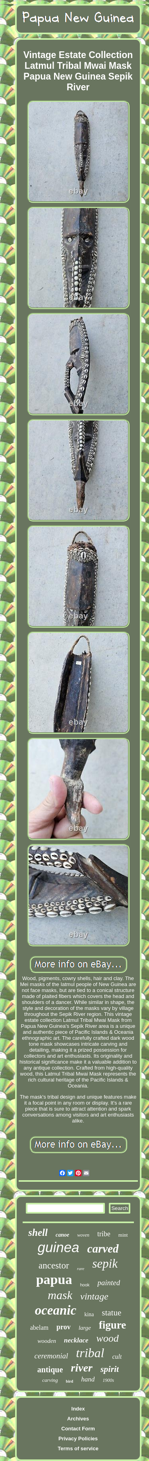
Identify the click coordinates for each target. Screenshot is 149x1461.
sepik (105, 1263)
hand (88, 1379)
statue (111, 1312)
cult (117, 1356)
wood (107, 1338)
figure (112, 1325)
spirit (110, 1369)
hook (84, 1284)
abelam (39, 1327)
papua (54, 1279)
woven (83, 1235)
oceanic (55, 1310)
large (85, 1328)
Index (78, 1409)
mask (60, 1294)
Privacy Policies (78, 1439)
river (81, 1368)
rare (81, 1268)
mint (123, 1235)
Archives (78, 1419)
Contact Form (78, 1429)
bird (69, 1381)
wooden (46, 1341)
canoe (62, 1235)
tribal (90, 1353)
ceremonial (51, 1356)
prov (63, 1327)
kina (89, 1314)
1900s (108, 1380)
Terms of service (78, 1448)
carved (103, 1248)
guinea (58, 1247)
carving (50, 1380)
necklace (76, 1340)
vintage (94, 1296)
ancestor (54, 1265)
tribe (103, 1234)
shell (38, 1232)
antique (50, 1369)
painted (108, 1282)
